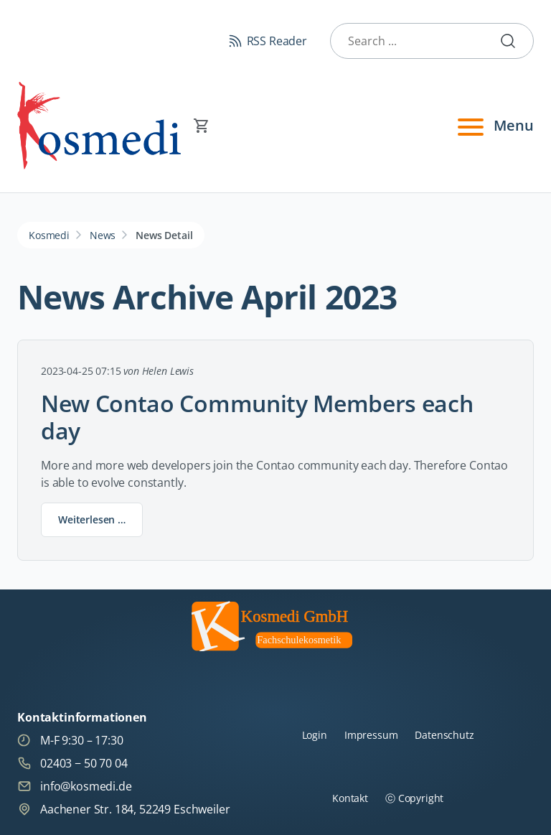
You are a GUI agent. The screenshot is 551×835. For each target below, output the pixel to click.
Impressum (371, 735)
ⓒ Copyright (414, 798)
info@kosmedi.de (74, 786)
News (103, 235)
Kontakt (350, 798)
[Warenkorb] (275, 125)
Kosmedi (49, 235)
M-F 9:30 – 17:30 (70, 740)
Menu (493, 125)
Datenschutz (444, 735)
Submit (514, 41)
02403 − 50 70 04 (72, 763)
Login (314, 735)
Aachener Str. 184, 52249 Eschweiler (123, 809)
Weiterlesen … (100, 522)
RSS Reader (277, 41)
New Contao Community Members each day (257, 417)
